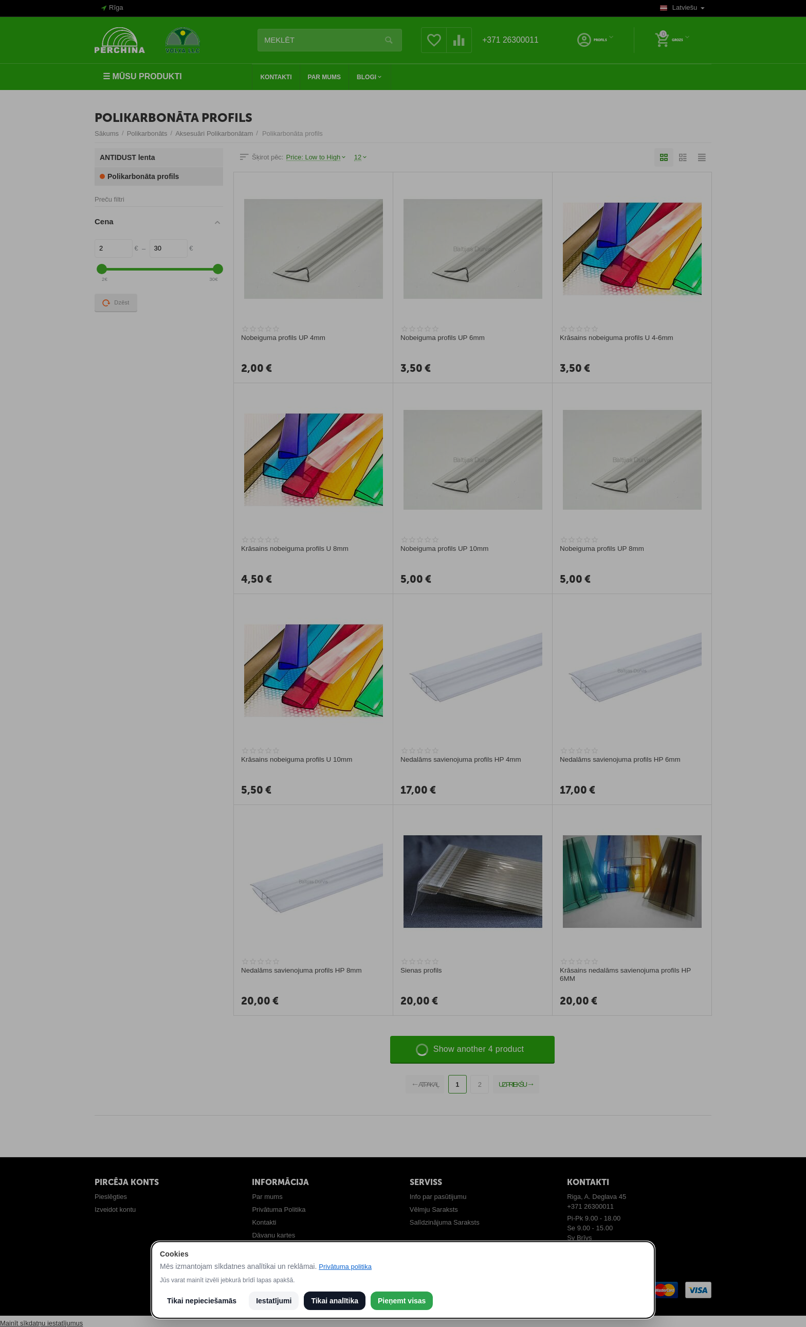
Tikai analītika (334, 1301)
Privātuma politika (345, 1266)
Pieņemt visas (402, 1301)
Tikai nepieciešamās (201, 1301)
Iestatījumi (273, 1301)
